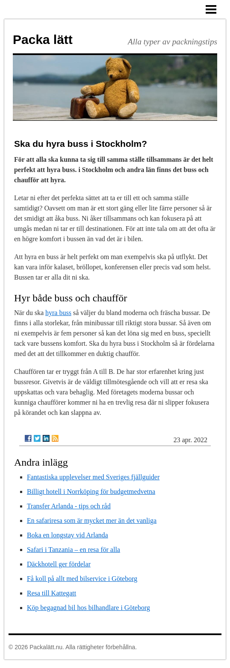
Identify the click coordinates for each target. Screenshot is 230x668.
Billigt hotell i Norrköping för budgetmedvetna (91, 491)
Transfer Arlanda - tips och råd (69, 506)
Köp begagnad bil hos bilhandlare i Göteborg (88, 607)
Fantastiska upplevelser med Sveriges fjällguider (93, 477)
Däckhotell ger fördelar (58, 564)
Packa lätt (43, 39)
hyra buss (58, 312)
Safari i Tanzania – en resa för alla (73, 549)
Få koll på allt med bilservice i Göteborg (82, 578)
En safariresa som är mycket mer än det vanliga (92, 520)
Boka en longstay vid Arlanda (67, 535)
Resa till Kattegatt (51, 593)
